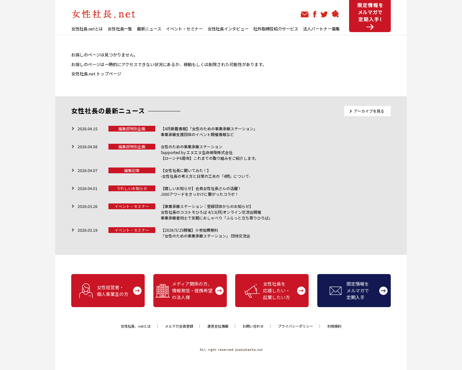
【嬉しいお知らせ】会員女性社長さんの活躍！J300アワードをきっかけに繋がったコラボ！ (201, 191)
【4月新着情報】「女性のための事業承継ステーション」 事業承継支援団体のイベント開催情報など (209, 131)
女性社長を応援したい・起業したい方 (267, 290)
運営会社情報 (217, 326)
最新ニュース (149, 29)
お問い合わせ (253, 326)
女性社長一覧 (119, 29)
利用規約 (334, 326)
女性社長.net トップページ (96, 74)
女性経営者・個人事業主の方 (103, 290)
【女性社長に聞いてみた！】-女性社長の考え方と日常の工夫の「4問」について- (205, 173)
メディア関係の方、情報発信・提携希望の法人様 (183, 290)
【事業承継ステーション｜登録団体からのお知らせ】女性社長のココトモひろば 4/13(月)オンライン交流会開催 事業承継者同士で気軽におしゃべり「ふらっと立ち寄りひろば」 (216, 211)
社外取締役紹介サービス (275, 29)
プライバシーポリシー (295, 326)
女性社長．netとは (136, 326)
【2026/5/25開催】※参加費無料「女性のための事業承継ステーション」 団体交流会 (205, 232)
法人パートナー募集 (321, 29)
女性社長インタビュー (228, 29)
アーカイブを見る (369, 111)
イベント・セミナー (184, 29)
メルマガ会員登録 (179, 326)
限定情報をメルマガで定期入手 (349, 290)
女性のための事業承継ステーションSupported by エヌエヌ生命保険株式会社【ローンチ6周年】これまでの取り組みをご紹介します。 (210, 152)
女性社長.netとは (87, 29)
